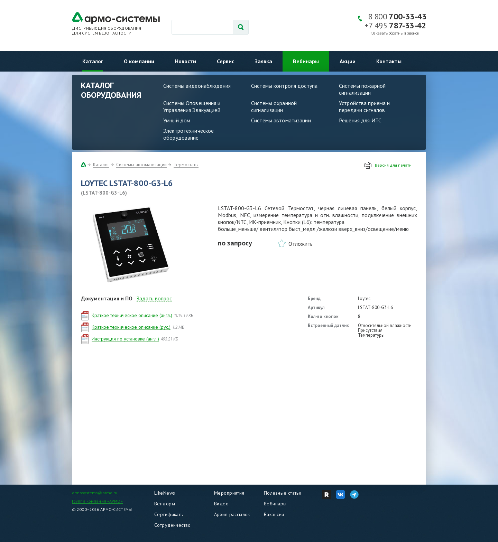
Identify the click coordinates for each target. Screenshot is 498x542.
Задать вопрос (154, 298)
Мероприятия (229, 493)
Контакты (389, 61)
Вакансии (274, 514)
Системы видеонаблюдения (197, 85)
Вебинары (306, 61)
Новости (185, 61)
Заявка (263, 61)
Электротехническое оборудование (188, 134)
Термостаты (186, 164)
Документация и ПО (106, 298)
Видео (221, 504)
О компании (139, 61)
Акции (348, 61)
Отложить (300, 243)
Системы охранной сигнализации (274, 106)
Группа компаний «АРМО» (97, 501)
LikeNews (164, 493)
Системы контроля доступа (284, 85)
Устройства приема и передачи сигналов (364, 106)
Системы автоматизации (281, 120)
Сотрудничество (172, 525)
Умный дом (176, 120)
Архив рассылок (232, 514)
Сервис (225, 61)
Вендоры (164, 504)
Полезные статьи (282, 493)
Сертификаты (169, 514)
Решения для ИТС (360, 120)
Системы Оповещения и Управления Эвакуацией (192, 106)
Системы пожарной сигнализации (362, 89)
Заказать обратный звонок (395, 33)
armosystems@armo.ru (94, 492)
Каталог (92, 61)
